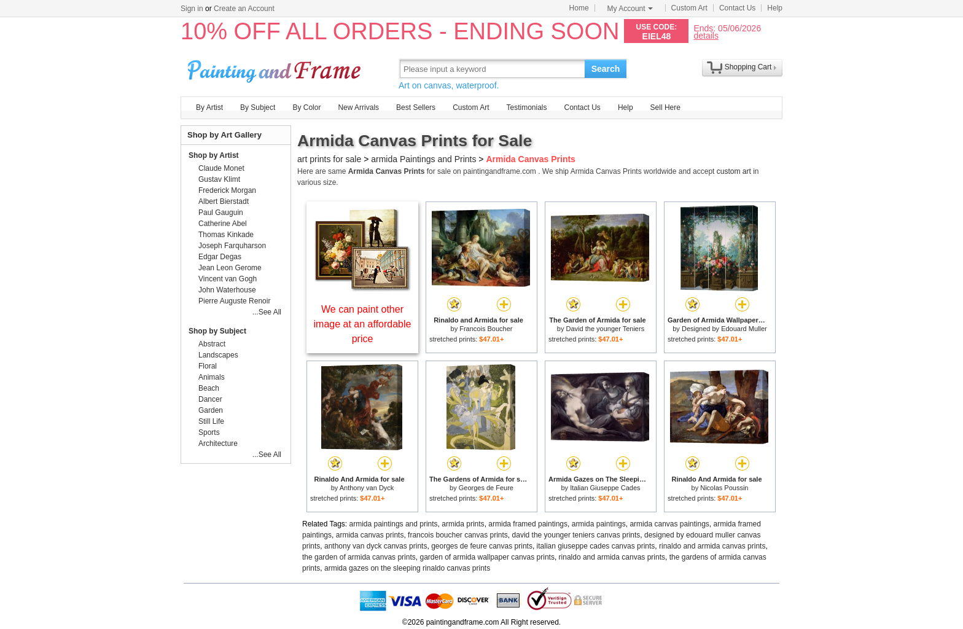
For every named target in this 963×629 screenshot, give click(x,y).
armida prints (463, 524)
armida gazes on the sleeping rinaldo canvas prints (407, 568)
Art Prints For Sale (276, 68)
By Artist (209, 107)
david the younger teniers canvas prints (576, 535)
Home (579, 8)
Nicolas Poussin (724, 487)
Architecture (218, 443)
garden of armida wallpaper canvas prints (486, 557)
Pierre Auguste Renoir (234, 301)
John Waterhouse (227, 290)
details (705, 35)
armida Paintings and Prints (423, 159)
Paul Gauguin (220, 212)
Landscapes (218, 355)
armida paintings (599, 524)
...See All (266, 312)
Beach (208, 388)
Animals (211, 377)
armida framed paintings (527, 524)
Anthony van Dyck (367, 487)
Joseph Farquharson (232, 245)
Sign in (192, 8)
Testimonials (526, 107)
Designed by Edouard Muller (724, 328)
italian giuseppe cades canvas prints (596, 546)
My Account (630, 8)
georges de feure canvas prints (481, 546)
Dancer (210, 399)
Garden (210, 410)
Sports (209, 432)
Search (605, 69)
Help (774, 8)
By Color (306, 107)
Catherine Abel (222, 223)
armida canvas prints (370, 535)
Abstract (211, 344)
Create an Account (244, 8)
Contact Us (737, 8)
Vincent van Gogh (227, 279)
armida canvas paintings (669, 524)
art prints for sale (329, 159)
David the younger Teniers (605, 328)
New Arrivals (358, 107)
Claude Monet (221, 168)
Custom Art (689, 8)
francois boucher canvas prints (458, 535)
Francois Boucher (485, 328)
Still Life (211, 421)
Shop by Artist (214, 155)
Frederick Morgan (227, 190)
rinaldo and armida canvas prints (712, 546)
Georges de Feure (486, 487)
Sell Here (665, 107)
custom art (734, 171)
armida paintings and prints (393, 524)
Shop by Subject (217, 331)
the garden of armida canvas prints (359, 557)
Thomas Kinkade (226, 234)
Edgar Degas (219, 256)
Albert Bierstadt (223, 201)
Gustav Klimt (219, 179)
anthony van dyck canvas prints (375, 546)
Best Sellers (415, 107)
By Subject (257, 107)
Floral (207, 366)
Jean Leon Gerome (230, 268)
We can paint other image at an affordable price (362, 324)
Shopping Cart (748, 67)
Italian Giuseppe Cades (605, 487)
